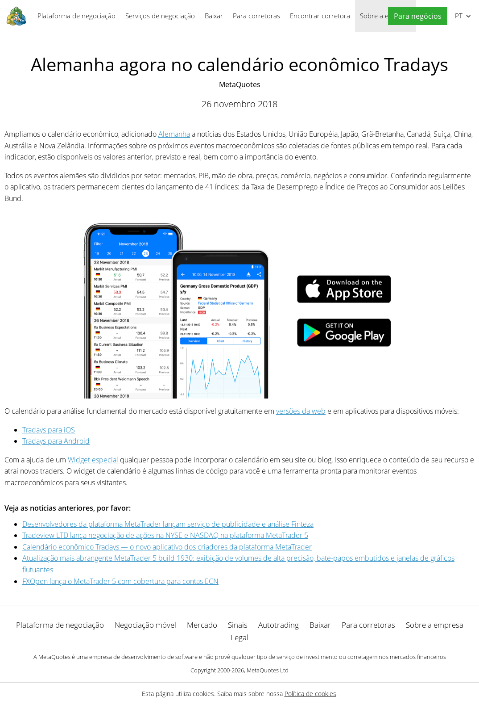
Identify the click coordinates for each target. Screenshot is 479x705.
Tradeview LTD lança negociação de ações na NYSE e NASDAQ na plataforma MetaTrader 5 (165, 535)
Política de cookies (310, 693)
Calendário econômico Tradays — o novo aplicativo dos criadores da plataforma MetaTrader (167, 547)
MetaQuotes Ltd (268, 670)
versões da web (301, 411)
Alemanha (174, 134)
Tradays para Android (56, 441)
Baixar (214, 15)
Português (458, 15)
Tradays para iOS (48, 430)
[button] (415, 16)
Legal (239, 637)
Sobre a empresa (434, 625)
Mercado (202, 625)
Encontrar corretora (320, 15)
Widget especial (94, 460)
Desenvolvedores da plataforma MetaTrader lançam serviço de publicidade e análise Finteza (168, 524)
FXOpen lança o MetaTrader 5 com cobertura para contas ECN (120, 581)
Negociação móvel (145, 625)
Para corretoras (256, 15)
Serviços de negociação (160, 15)
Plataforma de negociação (76, 15)
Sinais (238, 625)
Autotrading (278, 625)
